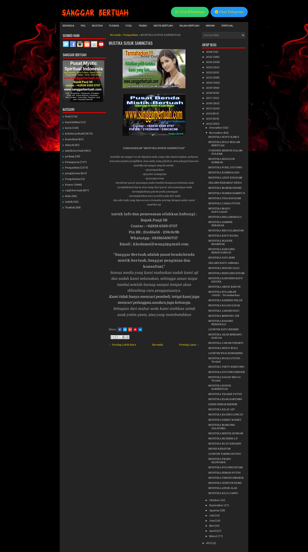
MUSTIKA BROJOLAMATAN (226, 230)
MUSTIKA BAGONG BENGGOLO (220, 322)
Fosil (129, 25)
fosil (68, 116)
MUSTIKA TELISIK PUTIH (225, 394)
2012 (209, 123)
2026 (209, 51)
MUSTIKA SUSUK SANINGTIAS (131, 43)
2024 (209, 62)
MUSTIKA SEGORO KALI (223, 268)
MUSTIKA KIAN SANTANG (225, 399)
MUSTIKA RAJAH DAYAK (224, 305)
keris (68, 127)
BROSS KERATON (219, 448)
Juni (212, 520)
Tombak (70, 207)
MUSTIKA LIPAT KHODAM (225, 177)
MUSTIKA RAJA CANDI (223, 493)
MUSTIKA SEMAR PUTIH (224, 472)
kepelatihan (72, 122)
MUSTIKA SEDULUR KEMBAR (221, 160)
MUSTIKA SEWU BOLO (223, 348)
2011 (209, 543)
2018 (209, 92)
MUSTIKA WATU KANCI (223, 136)
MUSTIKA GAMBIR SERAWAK (220, 224)
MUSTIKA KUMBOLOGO (223, 172)
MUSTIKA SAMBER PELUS (225, 300)
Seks (68, 196)
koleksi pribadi (74, 133)
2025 (209, 56)
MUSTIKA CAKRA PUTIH (224, 203)
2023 (209, 67)
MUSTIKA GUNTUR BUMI (225, 482)
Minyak (210, 25)
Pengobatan (72, 179)
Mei (212, 525)
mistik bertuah (74, 150)
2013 (209, 118)
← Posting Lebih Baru (122, 344)
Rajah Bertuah (189, 25)
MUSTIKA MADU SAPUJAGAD (219, 210)
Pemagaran (72, 162)
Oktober (214, 500)
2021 (209, 77)
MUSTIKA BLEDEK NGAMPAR (220, 242)
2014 (209, 113)
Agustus (214, 510)
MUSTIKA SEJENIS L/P (223, 438)
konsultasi (71, 139)
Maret (213, 536)
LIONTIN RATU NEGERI (223, 329)
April (212, 530)
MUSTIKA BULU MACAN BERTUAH (224, 144)
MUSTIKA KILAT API (221, 409)
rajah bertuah (73, 190)
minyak (69, 145)
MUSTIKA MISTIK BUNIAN (225, 433)
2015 (209, 108)
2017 (209, 98)
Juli (211, 515)
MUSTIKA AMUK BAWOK (224, 286)
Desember (216, 127)
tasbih (69, 201)
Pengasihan (130, 34)
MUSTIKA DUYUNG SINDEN (226, 372)
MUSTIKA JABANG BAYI (223, 310)
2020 (209, 82)
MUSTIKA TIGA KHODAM (224, 198)
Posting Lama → (189, 344)
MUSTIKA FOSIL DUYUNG (225, 167)
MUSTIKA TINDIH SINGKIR (226, 477)
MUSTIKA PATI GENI (221, 257)
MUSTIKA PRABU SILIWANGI (219, 460)
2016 (209, 103)
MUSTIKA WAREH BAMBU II (226, 193)
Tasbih (143, 25)
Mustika (97, 25)
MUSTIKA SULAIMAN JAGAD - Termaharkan (223, 293)
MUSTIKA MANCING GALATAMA (221, 426)
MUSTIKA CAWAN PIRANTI (225, 342)
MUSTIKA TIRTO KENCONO (226, 366)
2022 (209, 72)
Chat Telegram (229, 12)
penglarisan (72, 173)
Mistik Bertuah (163, 25)
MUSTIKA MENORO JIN (223, 315)
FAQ (83, 25)
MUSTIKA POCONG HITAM (225, 467)
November (216, 132)
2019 (209, 87)
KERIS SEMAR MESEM (222, 404)
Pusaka (114, 25)
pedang (69, 156)
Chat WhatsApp (189, 12)
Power (69, 184)
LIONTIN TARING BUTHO (224, 453)
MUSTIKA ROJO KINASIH (224, 443)
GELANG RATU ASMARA (223, 262)
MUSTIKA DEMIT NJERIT (224, 419)
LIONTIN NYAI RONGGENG (225, 353)
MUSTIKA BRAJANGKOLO (225, 216)
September (216, 505)
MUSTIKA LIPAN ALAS (222, 488)
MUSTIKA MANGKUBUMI (225, 187)
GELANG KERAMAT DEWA (225, 182)
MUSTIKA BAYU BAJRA (223, 235)
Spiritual (227, 25)
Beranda (68, 25)
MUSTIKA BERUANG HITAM (226, 273)
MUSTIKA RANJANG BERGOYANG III (221, 251)
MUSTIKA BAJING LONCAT (225, 414)
